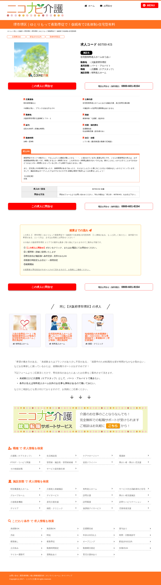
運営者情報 (24, 576)
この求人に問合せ (42, 86)
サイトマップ (67, 576)
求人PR (26, 151)
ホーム (91, 6)
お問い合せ (13, 576)
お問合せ (108, 6)
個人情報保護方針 (37, 576)
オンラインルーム (53, 576)
